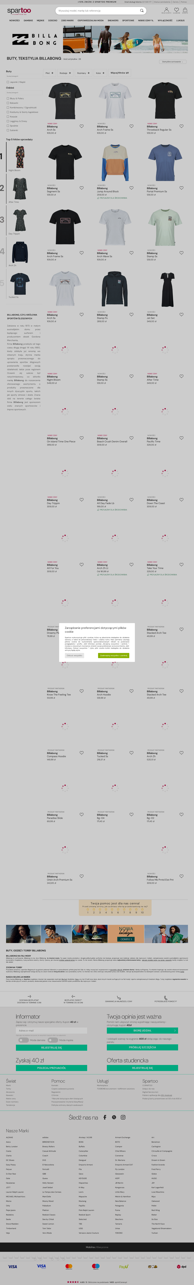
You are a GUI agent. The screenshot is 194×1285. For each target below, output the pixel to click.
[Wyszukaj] (142, 11)
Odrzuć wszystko (74, 655)
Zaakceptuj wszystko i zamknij (113, 655)
